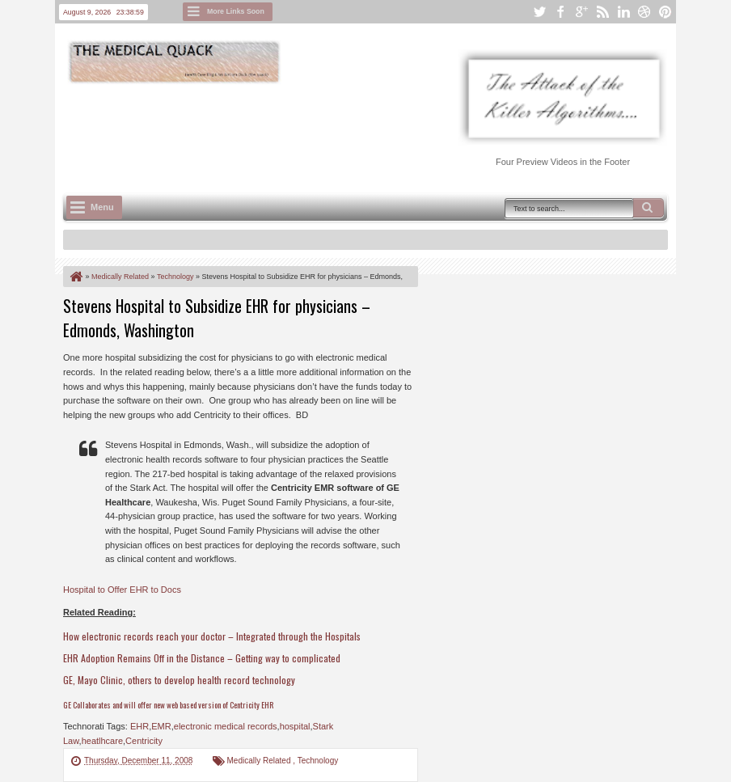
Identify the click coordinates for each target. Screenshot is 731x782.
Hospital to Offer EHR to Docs (122, 589)
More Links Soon (235, 11)
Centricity (144, 741)
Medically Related (260, 760)
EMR (161, 726)
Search (648, 208)
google (581, 11)
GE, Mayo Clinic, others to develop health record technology (179, 680)
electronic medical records (225, 726)
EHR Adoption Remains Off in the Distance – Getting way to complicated (201, 658)
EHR (139, 726)
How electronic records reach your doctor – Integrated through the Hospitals (212, 636)
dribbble (644, 11)
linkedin (623, 11)
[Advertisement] (357, 130)
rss (602, 11)
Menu (102, 207)
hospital (295, 726)
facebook (560, 11)
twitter (539, 11)
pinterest (665, 11)
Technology (318, 760)
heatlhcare (102, 741)
